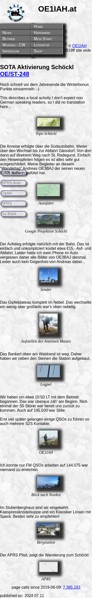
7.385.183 (71, 587)
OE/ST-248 (14, 74)
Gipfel (6, 193)
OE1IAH (79, 46)
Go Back (8, 214)
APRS (6, 203)
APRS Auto (11, 183)
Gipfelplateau (19, 302)
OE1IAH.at (57, 8)
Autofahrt (46, 203)
